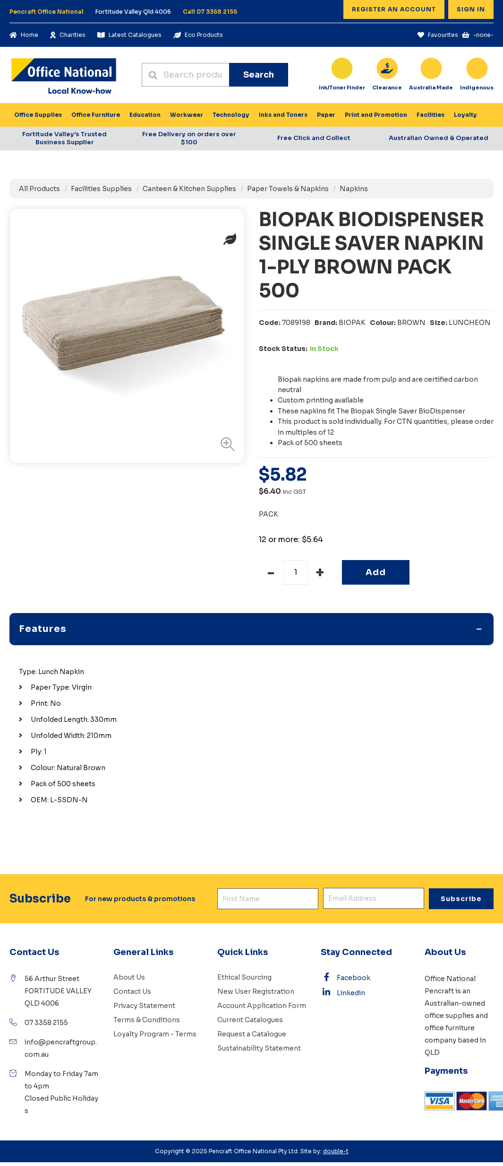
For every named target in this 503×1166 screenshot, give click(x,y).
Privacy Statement (144, 1005)
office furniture (450, 1028)
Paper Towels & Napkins (288, 188)
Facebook (345, 977)
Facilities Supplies (101, 188)
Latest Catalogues (129, 34)
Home (23, 34)
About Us (129, 977)
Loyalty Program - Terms (154, 1034)
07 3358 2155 (46, 1022)
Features (43, 629)
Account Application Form (261, 1005)
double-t (336, 1151)
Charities (67, 34)
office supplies (449, 1015)
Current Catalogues (250, 1020)
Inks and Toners (283, 114)
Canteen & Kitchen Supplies (189, 188)
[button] (225, 444)
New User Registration (255, 991)
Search (258, 75)
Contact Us (132, 991)
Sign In (471, 9)
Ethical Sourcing (244, 977)
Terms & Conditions (146, 1020)
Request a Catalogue (251, 1034)
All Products (39, 188)
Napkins (354, 188)
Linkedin (343, 992)
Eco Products (198, 34)
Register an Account (394, 9)
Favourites (438, 34)
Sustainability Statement (259, 1048)
